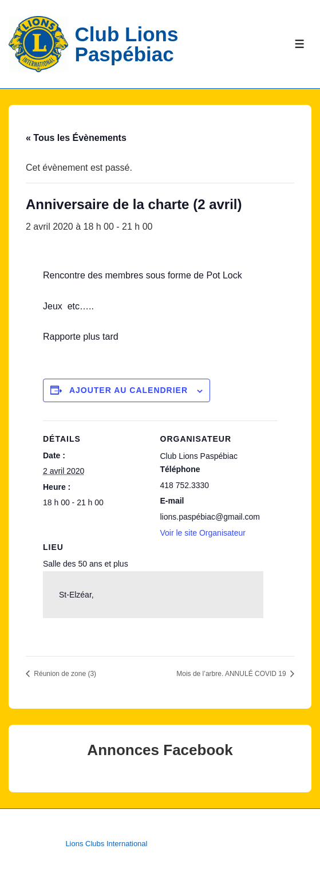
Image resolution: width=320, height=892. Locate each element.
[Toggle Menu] (299, 43)
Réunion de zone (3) (64, 674)
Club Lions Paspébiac (127, 44)
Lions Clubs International (106, 843)
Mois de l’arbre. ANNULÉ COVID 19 (232, 674)
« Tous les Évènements (76, 138)
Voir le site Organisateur (203, 532)
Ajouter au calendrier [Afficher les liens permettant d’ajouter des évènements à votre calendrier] (128, 390)
